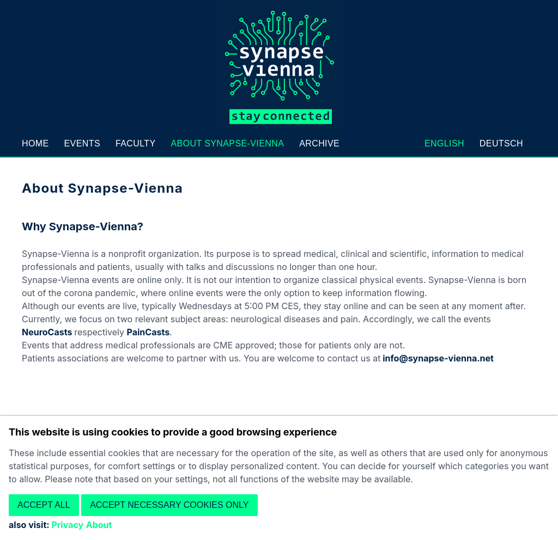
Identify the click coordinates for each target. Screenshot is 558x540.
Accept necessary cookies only (169, 505)
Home (35, 143)
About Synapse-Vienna (227, 143)
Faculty (136, 143)
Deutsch (501, 143)
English (444, 143)
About (99, 524)
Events (82, 143)
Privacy (67, 524)
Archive (319, 143)
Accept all (43, 505)
